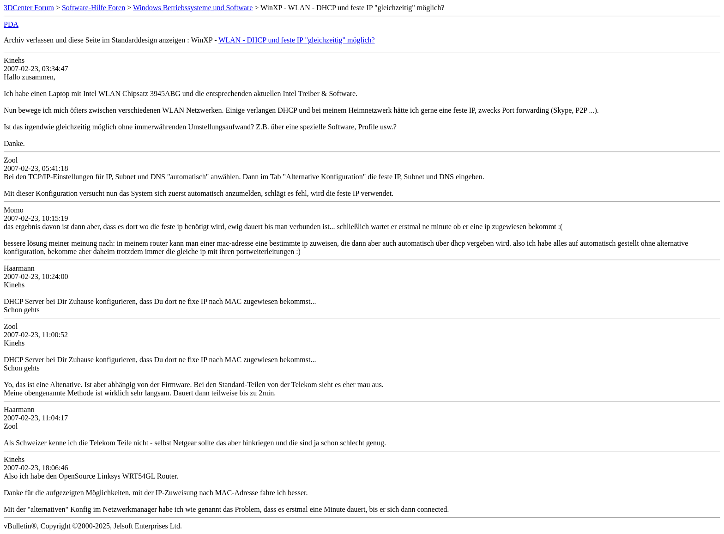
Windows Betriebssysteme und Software (193, 8)
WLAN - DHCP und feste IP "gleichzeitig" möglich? (296, 40)
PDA (11, 24)
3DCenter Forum (29, 8)
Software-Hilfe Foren (93, 8)
